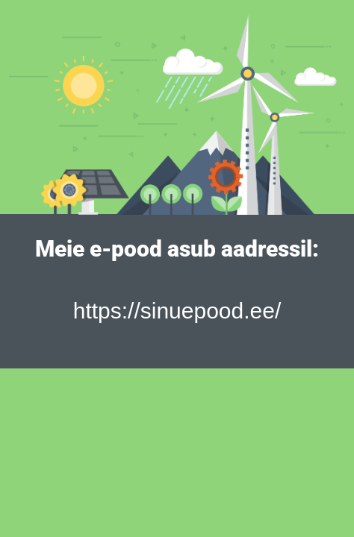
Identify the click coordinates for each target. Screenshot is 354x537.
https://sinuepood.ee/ (177, 310)
